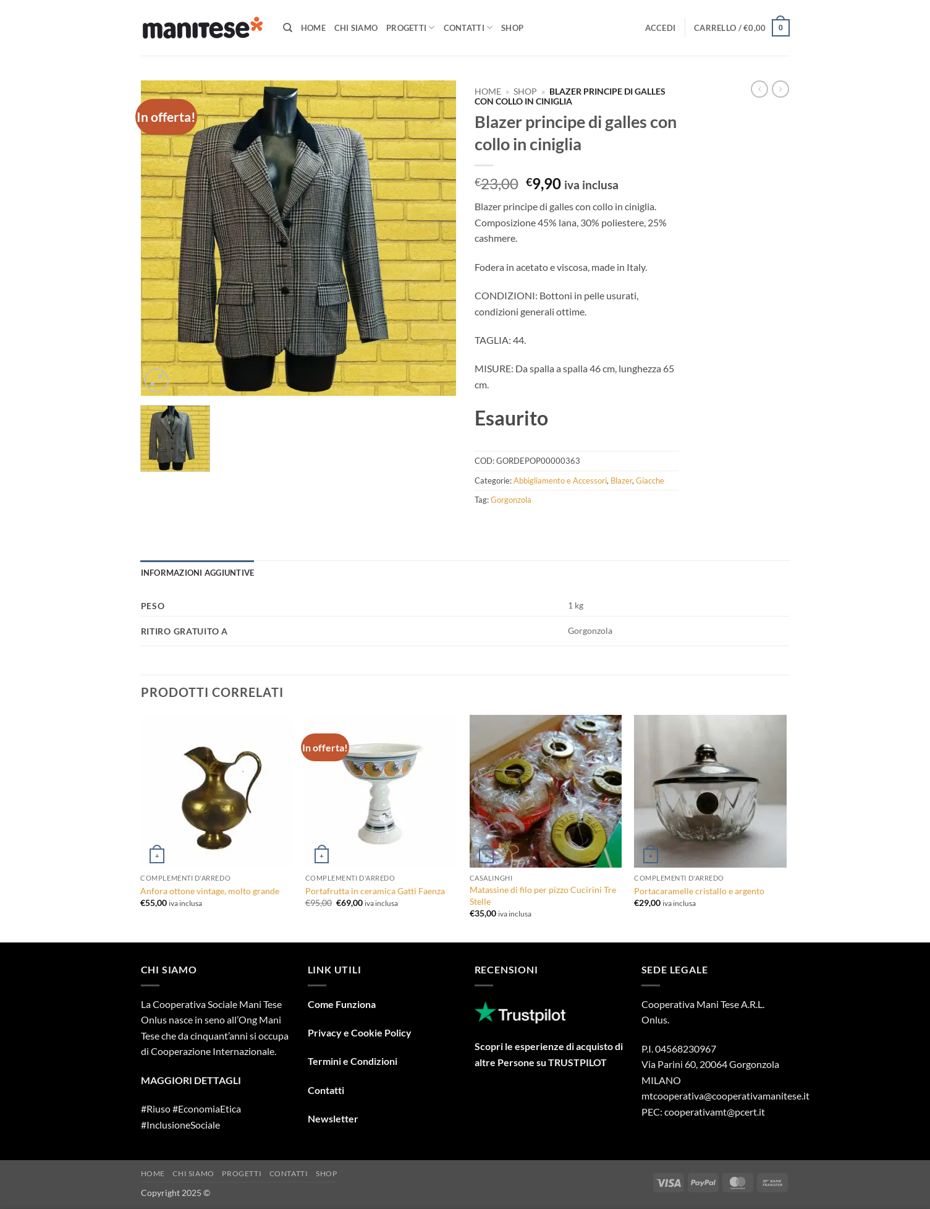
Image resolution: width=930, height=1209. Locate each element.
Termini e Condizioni (352, 1061)
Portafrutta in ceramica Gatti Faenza (375, 891)
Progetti (410, 27)
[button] (660, 27)
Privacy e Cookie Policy (360, 1032)
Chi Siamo (356, 28)
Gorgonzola (511, 500)
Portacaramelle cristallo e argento (699, 891)
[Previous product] (780, 89)
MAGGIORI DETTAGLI (191, 1080)
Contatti (468, 27)
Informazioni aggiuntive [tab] (198, 573)
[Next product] (759, 89)
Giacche (650, 480)
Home (313, 28)
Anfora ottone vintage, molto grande (209, 891)
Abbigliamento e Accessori (560, 480)
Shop (512, 28)
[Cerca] (287, 28)
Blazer (621, 480)
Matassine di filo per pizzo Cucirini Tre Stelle (543, 895)
